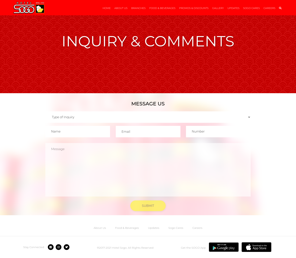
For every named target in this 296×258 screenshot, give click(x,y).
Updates (234, 8)
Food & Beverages (162, 8)
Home (107, 8)
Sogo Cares (251, 8)
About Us (121, 8)
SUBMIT (148, 207)
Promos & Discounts (194, 8)
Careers (269, 8)
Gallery (218, 8)
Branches (138, 8)
